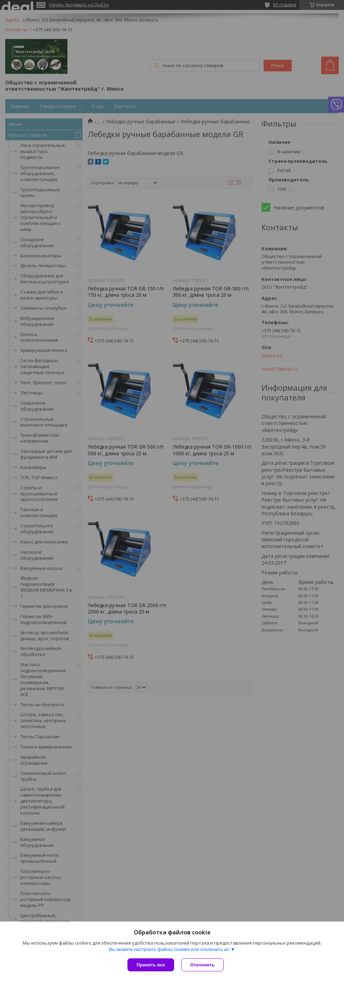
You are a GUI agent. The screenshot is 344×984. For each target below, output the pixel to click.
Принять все (151, 964)
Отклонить (202, 964)
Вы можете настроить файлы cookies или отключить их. (169, 949)
